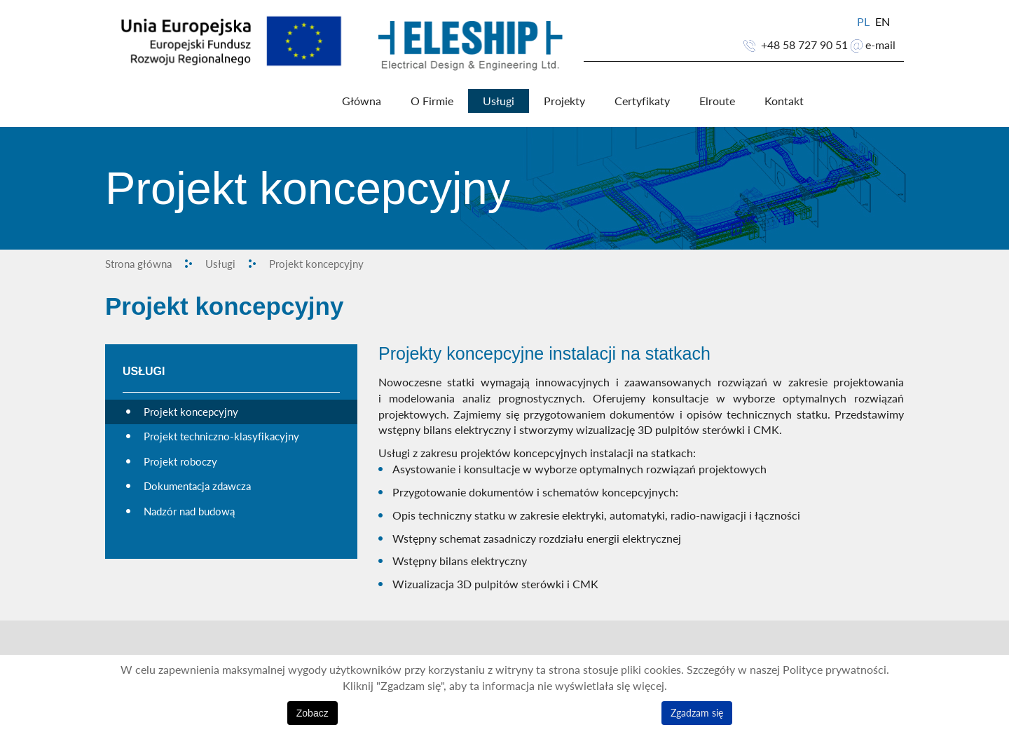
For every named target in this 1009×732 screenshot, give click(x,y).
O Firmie (432, 101)
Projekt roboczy (180, 461)
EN (882, 21)
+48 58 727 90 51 (804, 45)
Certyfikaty (642, 101)
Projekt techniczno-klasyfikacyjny (221, 436)
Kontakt (784, 101)
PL (864, 21)
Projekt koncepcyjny (191, 412)
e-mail (880, 45)
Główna (361, 101)
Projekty (564, 101)
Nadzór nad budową (189, 511)
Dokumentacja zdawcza (197, 486)
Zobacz (312, 713)
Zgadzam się (697, 712)
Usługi (498, 101)
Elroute (717, 101)
